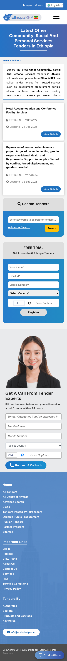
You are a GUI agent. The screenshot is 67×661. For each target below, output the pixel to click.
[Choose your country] (33, 293)
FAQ (5, 578)
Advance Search (13, 502)
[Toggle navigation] (57, 17)
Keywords (9, 620)
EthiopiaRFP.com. (37, 650)
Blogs (6, 507)
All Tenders (10, 492)
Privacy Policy (12, 588)
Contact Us (10, 568)
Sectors (8, 610)
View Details (51, 134)
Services (8, 573)
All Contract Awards (15, 497)
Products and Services (17, 615)
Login (39, 5)
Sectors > (16, 60)
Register (28, 5)
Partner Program (13, 526)
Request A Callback (26, 465)
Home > (7, 60)
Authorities (10, 605)
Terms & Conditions (15, 583)
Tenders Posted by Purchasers (22, 511)
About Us (9, 563)
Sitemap (8, 531)
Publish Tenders (13, 521)
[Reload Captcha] (29, 303)
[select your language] (54, 5)
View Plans (10, 558)
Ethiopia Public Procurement (21, 516)
